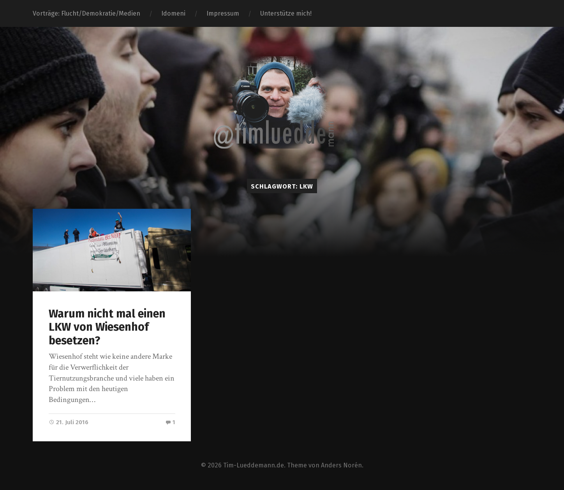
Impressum (222, 13)
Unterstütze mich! (286, 13)
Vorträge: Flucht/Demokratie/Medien (86, 13)
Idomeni (173, 13)
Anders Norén (341, 465)
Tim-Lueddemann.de (253, 465)
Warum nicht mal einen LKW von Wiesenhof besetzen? (107, 327)
